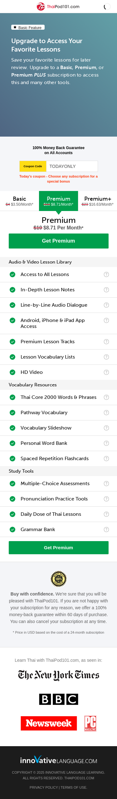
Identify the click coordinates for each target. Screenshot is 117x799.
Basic (19, 201)
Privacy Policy (44, 787)
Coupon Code (33, 166)
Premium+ (98, 201)
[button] (107, 6)
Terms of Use (73, 787)
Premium (58, 201)
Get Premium (58, 241)
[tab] (19, 201)
